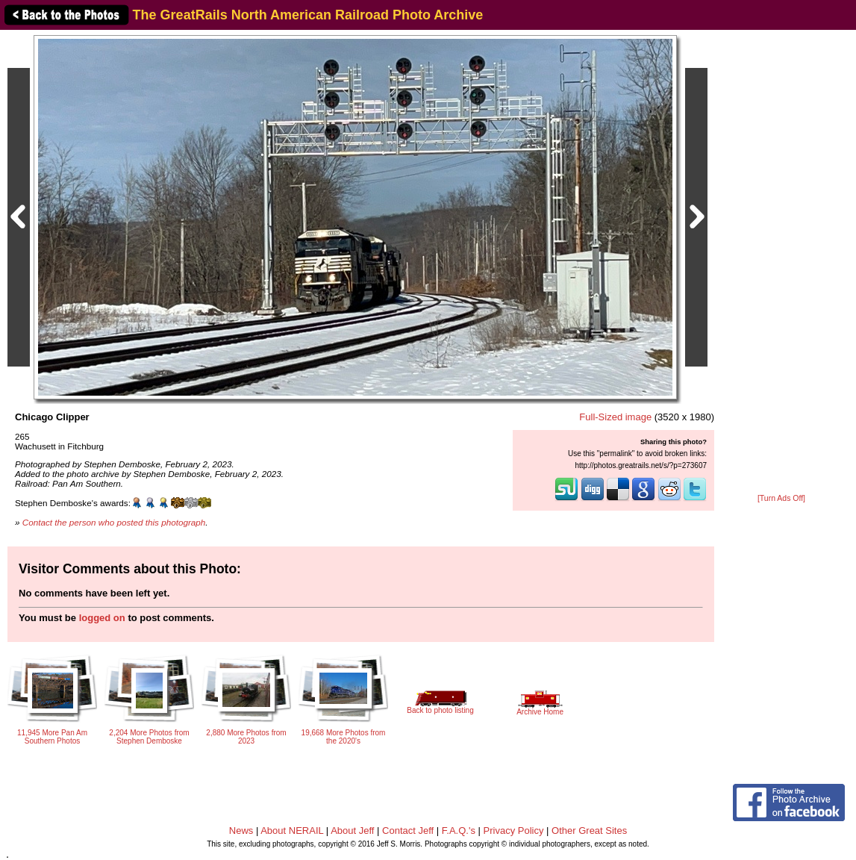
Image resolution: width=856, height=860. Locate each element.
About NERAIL (291, 830)
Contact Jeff (408, 830)
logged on (102, 617)
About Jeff (352, 830)
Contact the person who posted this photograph (114, 522)
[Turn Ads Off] (781, 498)
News (241, 830)
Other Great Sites (589, 830)
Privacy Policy (514, 830)
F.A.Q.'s (458, 830)
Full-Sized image (615, 417)
